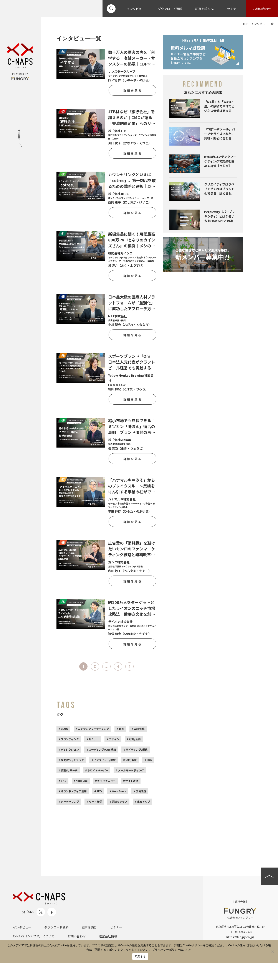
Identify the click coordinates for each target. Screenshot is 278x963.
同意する (140, 956)
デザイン (114, 739)
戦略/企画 (135, 739)
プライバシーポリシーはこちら (172, 949)
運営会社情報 (108, 936)
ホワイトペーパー (97, 770)
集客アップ (143, 801)
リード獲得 (95, 801)
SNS (63, 781)
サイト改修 (131, 781)
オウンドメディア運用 (74, 791)
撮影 (149, 760)
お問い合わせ (262, 9)
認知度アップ (119, 801)
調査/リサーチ (69, 770)
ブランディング (70, 739)
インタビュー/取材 (105, 760)
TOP (245, 24)
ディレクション (70, 749)
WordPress (119, 791)
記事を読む (204, 9)
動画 (121, 728)
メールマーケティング (131, 770)
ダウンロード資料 (170, 9)
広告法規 (141, 791)
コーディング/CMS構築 (102, 749)
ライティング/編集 (136, 749)
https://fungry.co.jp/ (240, 937)
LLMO (64, 728)
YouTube (82, 781)
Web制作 (139, 728)
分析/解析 (131, 760)
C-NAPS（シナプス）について (34, 936)
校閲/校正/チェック (72, 760)
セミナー (233, 9)
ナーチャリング (70, 801)
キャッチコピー (106, 781)
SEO (99, 791)
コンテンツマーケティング (93, 728)
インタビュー (136, 9)
